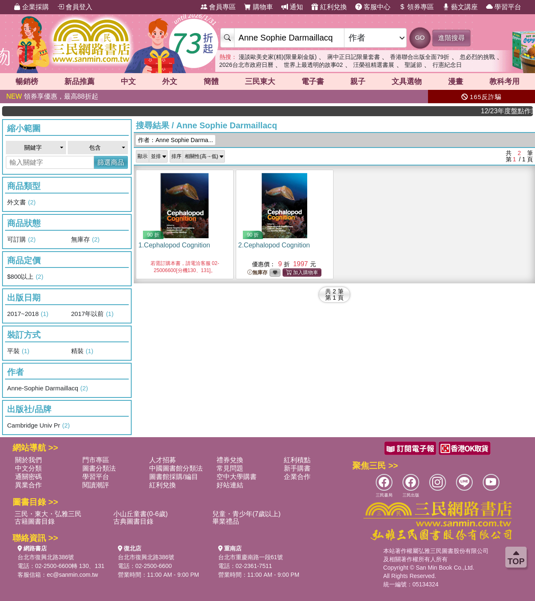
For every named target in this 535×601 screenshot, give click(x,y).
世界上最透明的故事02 (313, 64)
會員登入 (74, 6)
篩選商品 (110, 162)
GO (420, 37)
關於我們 (28, 459)
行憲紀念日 (447, 64)
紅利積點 (297, 459)
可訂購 (21, 239)
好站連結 (230, 485)
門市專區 (95, 459)
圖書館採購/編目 (173, 476)
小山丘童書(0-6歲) (140, 513)
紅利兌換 (328, 6)
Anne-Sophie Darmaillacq (47, 388)
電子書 (312, 81)
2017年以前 (92, 314)
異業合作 (28, 485)
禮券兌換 (230, 459)
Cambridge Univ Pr (38, 425)
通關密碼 (28, 476)
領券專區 (416, 6)
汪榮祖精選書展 (373, 64)
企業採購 (31, 6)
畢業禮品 (225, 521)
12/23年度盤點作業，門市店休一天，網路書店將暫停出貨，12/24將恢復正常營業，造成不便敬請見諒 (511, 111)
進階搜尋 (451, 37)
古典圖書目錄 (133, 521)
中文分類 (28, 468)
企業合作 (297, 476)
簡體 (211, 81)
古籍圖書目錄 (35, 521)
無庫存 (85, 239)
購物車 (258, 6)
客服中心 (372, 6)
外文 (169, 81)
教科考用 (504, 81)
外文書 (21, 202)
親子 (357, 81)
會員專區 (218, 6)
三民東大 (260, 81)
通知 (292, 6)
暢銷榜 (26, 81)
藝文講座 (460, 6)
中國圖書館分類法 (176, 468)
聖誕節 (413, 64)
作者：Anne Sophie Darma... (175, 140)
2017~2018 (27, 314)
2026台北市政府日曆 (246, 64)
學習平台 (503, 6)
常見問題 (230, 468)
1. (174, 245)
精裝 (82, 351)
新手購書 (297, 468)
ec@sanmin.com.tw (72, 574)
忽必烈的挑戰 (477, 56)
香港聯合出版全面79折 (419, 56)
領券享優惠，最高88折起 (52, 96)
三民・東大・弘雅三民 (48, 513)
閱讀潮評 (95, 485)
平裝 (18, 351)
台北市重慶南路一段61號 (250, 557)
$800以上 (25, 276)
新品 (79, 81)
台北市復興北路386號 (46, 557)
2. (274, 245)
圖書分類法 (99, 468)
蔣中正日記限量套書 (353, 56)
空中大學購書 (237, 476)
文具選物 (407, 81)
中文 (128, 81)
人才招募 (162, 459)
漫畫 (455, 81)
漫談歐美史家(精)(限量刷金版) (278, 56)
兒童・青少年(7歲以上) (246, 513)
